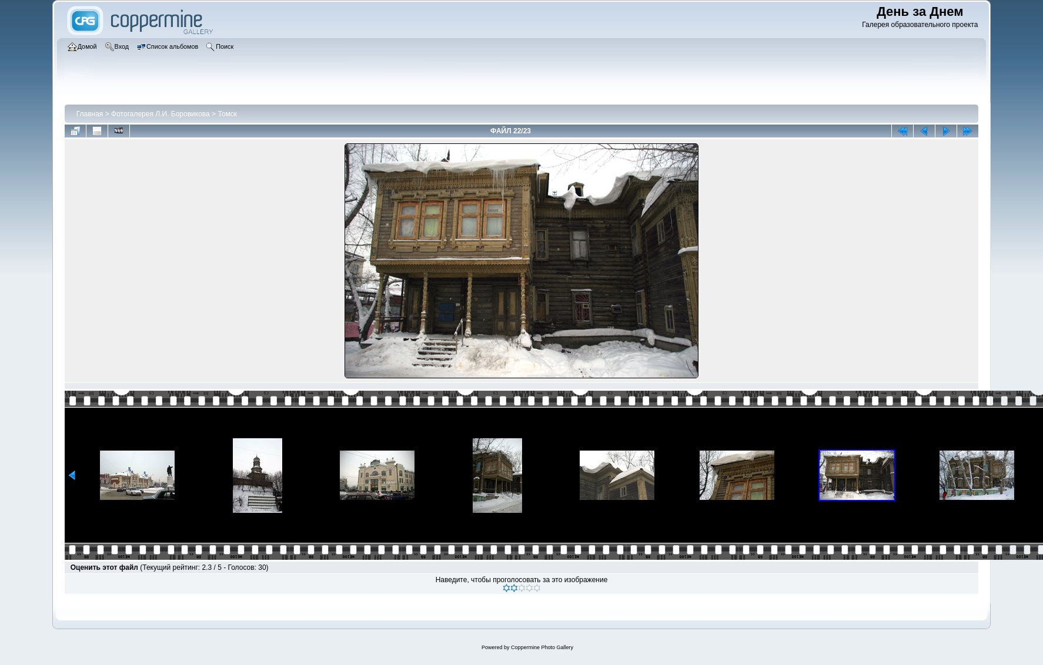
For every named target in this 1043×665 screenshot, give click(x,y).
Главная (89, 114)
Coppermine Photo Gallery (542, 647)
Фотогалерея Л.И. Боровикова (160, 114)
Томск (227, 114)
